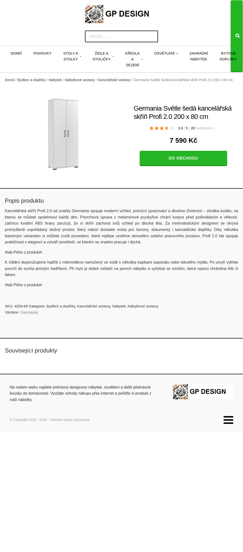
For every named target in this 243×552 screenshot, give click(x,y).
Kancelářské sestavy (114, 80)
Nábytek (55, 80)
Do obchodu (183, 158)
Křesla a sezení (132, 59)
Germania (29, 312)
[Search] (237, 36)
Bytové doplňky (228, 56)
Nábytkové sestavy (80, 80)
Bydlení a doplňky (32, 80)
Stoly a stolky (70, 56)
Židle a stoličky (102, 56)
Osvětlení (164, 53)
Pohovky (43, 53)
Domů (16, 53)
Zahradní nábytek (198, 56)
